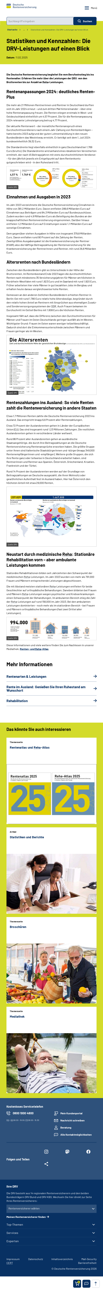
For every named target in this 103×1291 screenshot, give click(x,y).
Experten (12, 1241)
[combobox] (39, 21)
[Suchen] (85, 21)
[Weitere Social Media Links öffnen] (46, 1164)
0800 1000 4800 (23, 1113)
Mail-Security (89, 1259)
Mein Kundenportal (71, 1113)
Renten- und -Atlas (34, 648)
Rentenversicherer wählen (24, 1208)
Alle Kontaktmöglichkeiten (76, 1134)
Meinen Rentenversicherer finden (26, 1216)
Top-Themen (14, 1224)
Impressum (13, 1259)
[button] (86, 1284)
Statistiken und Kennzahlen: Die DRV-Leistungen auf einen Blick (59, 29)
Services (12, 1232)
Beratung (65, 1127)
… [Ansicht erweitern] (24, 30)
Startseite (12, 29)
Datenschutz (35, 1259)
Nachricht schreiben (72, 1120)
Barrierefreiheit (87, 1262)
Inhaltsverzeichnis (62, 1259)
